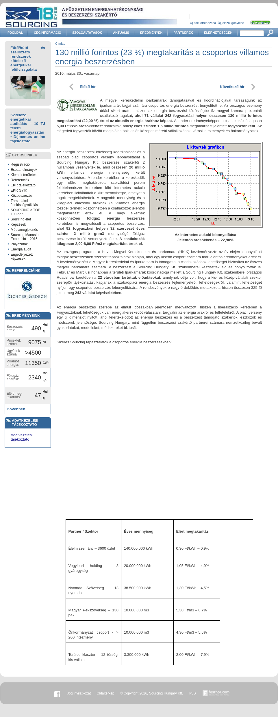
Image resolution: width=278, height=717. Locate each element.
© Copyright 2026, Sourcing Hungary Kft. (151, 693)
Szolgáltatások (87, 32)
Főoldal (15, 32)
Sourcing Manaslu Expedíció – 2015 (24, 237)
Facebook (57, 693)
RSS (192, 693)
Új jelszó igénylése (231, 23)
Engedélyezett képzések (22, 256)
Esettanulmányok (24, 170)
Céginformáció (47, 32)
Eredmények (151, 32)
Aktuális (121, 32)
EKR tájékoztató (23, 185)
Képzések (18, 224)
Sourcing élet (21, 219)
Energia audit (21, 249)
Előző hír (88, 87)
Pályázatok (19, 244)
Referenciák (20, 180)
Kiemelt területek (23, 175)
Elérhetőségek (218, 32)
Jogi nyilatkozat (79, 693)
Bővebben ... (18, 409)
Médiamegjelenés (24, 230)
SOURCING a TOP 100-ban (25, 212)
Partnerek (183, 32)
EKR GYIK (19, 190)
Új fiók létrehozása (203, 23)
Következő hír (232, 87)
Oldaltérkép (105, 693)
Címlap (60, 43)
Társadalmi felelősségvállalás (24, 203)
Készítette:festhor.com (216, 693)
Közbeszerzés (21, 196)
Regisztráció (20, 164)
